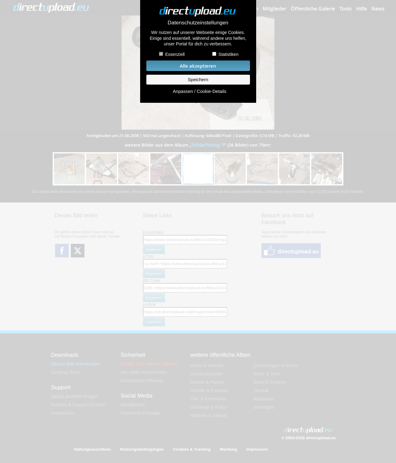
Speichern (198, 79)
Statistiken (228, 54)
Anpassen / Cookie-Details (199, 91)
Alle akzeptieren (198, 66)
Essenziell (175, 54)
